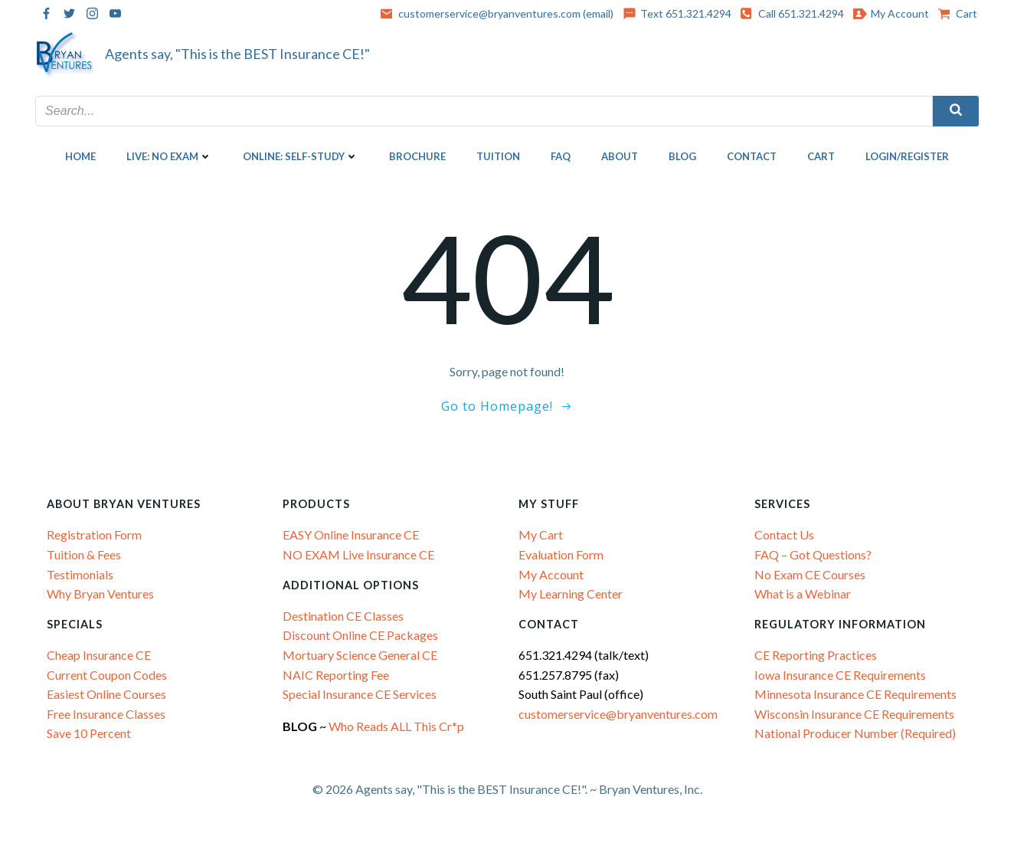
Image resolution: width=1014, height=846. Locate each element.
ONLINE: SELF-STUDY (300, 156)
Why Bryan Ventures (100, 593)
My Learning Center (570, 593)
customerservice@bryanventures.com (618, 714)
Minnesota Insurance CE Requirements (855, 694)
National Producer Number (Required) (855, 733)
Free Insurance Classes (106, 714)
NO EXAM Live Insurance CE (358, 554)
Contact (752, 156)
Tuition (498, 156)
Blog (682, 156)
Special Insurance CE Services (360, 694)
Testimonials (80, 573)
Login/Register (907, 156)
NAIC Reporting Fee (336, 674)
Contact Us (784, 534)
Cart (821, 156)
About (619, 156)
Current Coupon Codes (107, 674)
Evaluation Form (560, 554)
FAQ (561, 156)
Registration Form (94, 534)
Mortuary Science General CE (360, 655)
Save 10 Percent (89, 733)
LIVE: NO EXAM (169, 156)
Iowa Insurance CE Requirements (840, 674)
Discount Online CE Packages (360, 635)
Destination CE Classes (343, 615)
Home (80, 156)
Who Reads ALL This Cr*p (397, 726)
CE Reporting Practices (815, 655)
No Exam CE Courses (809, 573)
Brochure (417, 156)
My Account (551, 573)
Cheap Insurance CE (99, 655)
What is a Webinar (802, 593)
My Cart (540, 534)
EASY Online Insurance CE (351, 534)
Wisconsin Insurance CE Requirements (854, 714)
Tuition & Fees (84, 554)
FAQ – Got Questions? (813, 554)
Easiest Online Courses (106, 694)
